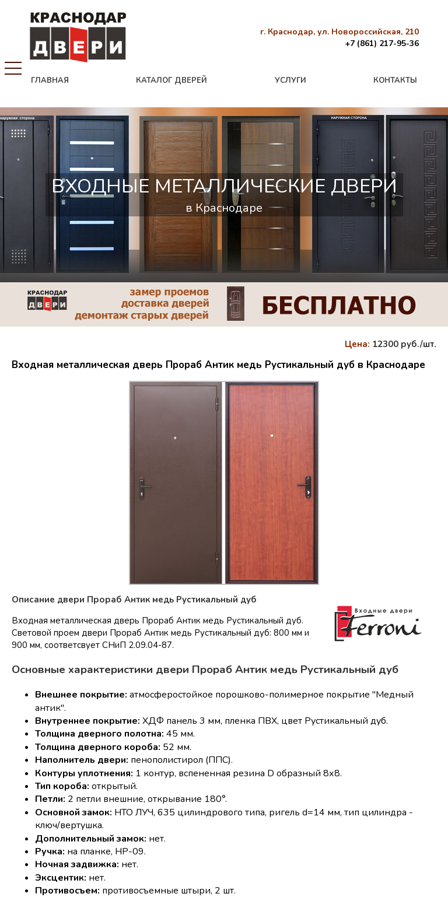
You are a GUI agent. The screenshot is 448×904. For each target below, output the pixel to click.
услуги (290, 80)
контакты (395, 80)
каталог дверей (171, 80)
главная (50, 80)
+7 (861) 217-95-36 (382, 43)
